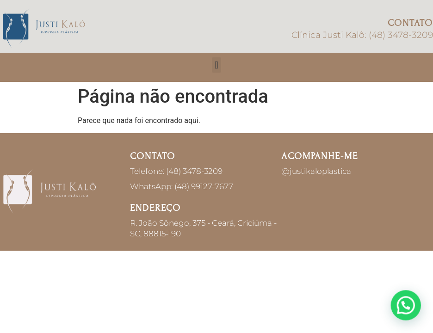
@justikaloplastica (316, 171)
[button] (216, 65)
